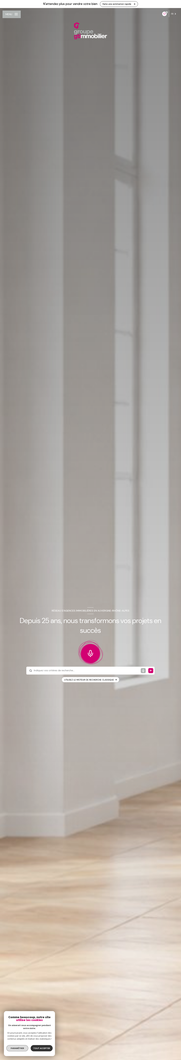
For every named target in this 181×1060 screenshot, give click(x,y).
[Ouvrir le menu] (12, 14)
